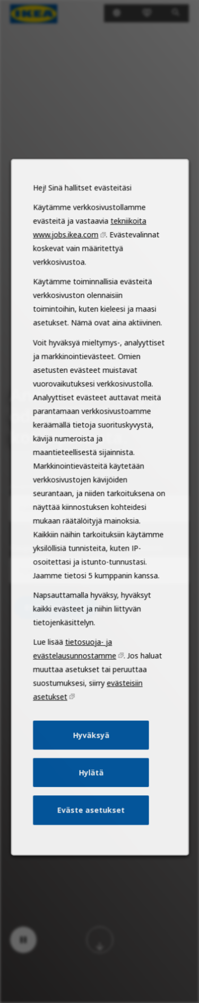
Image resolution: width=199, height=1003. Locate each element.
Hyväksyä (91, 756)
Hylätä (90, 791)
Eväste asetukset (91, 828)
